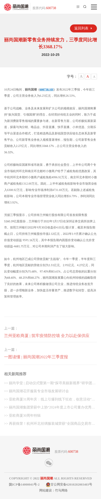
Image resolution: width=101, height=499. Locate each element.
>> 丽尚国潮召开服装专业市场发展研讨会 (36, 392)
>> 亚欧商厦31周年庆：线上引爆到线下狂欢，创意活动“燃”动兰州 (50, 400)
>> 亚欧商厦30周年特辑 (22, 416)
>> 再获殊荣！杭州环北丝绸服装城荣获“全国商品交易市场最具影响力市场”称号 (49, 425)
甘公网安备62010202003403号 (69, 484)
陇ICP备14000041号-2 (24, 484)
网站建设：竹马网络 (53, 490)
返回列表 (81, 28)
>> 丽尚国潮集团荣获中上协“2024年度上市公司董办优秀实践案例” (49, 409)
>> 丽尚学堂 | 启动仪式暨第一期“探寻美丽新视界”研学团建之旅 (50, 384)
